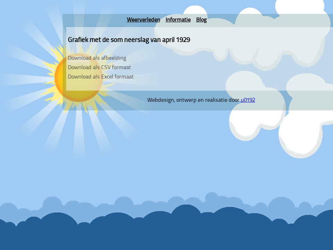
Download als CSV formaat (99, 67)
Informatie (178, 20)
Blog (201, 20)
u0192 (248, 100)
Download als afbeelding (97, 58)
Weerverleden (143, 20)
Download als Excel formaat (101, 77)
